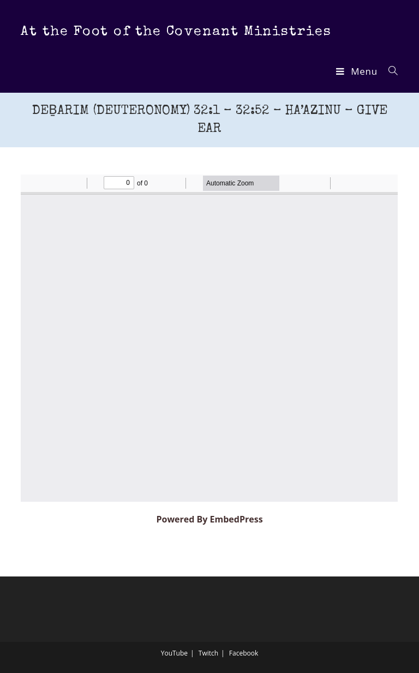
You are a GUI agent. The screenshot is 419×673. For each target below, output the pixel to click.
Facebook (243, 653)
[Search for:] (389, 71)
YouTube (174, 653)
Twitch (208, 653)
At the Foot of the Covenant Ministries (176, 32)
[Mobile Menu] (358, 71)
